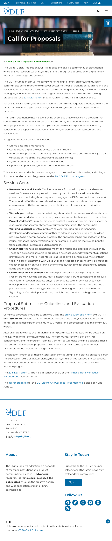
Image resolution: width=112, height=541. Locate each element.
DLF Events (22, 31)
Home (11, 31)
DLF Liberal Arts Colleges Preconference (60, 382)
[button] (108, 23)
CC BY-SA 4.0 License (30, 530)
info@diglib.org (22, 436)
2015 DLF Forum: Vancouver (44, 31)
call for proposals (18, 382)
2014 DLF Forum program (70, 176)
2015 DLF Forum (33, 97)
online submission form (78, 314)
